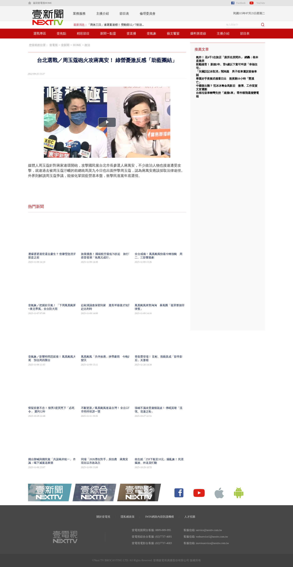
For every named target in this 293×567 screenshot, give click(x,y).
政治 (87, 45)
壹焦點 (61, 33)
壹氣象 (151, 33)
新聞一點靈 (108, 33)
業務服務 (79, 13)
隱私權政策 (128, 516)
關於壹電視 (103, 516)
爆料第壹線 (198, 33)
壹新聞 (65, 45)
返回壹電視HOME (42, 3)
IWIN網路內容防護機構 (159, 516)
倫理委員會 (147, 13)
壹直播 (131, 33)
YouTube (260, 3)
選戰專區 (39, 33)
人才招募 (189, 516)
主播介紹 (102, 13)
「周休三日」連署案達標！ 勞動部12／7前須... (115, 24)
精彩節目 (83, 33)
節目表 (124, 13)
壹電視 (53, 45)
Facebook (241, 3)
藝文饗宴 (173, 33)
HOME (77, 45)
